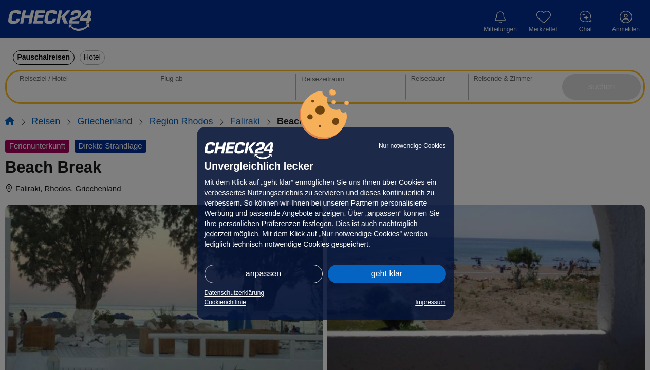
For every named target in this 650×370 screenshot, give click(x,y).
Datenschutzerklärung (235, 293)
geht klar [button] (386, 273)
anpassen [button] (263, 273)
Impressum (430, 302)
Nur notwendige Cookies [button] (412, 146)
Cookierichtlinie (225, 302)
